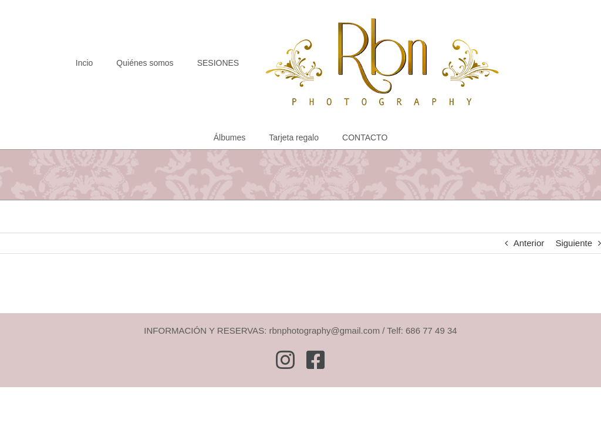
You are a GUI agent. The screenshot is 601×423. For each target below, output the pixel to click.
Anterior (529, 243)
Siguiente (573, 243)
